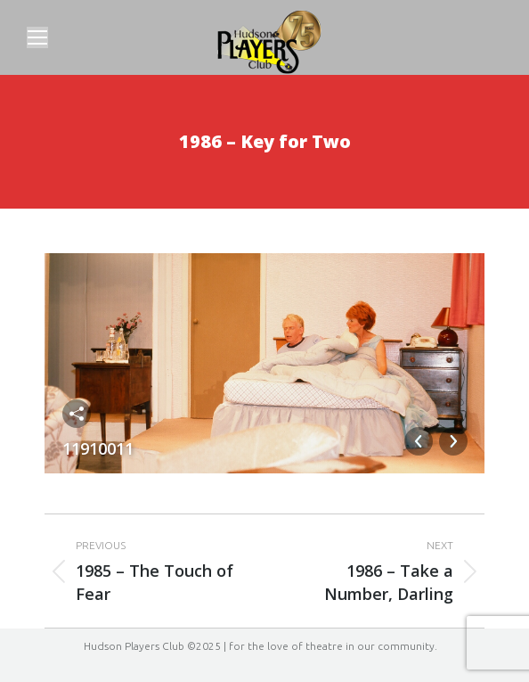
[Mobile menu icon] (37, 37)
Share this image (76, 413)
